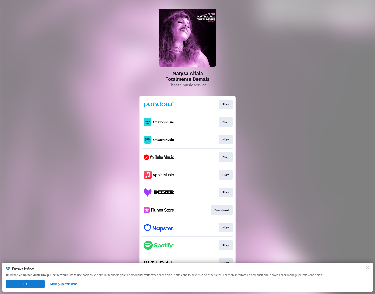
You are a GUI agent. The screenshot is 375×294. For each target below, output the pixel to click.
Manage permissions (64, 284)
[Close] (367, 268)
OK (25, 284)
